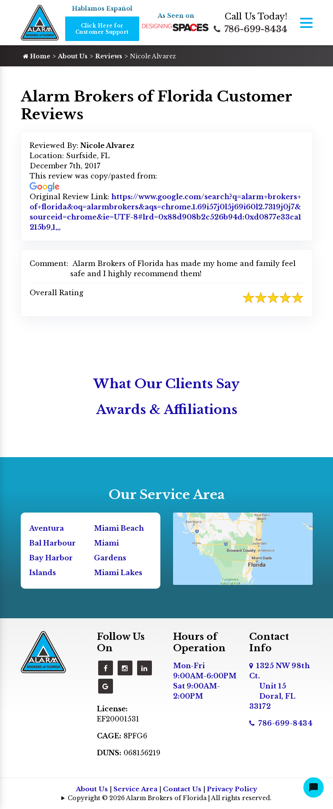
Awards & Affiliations (166, 409)
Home (36, 56)
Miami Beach (119, 528)
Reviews (108, 56)
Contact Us (182, 789)
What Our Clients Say (166, 384)
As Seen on (176, 15)
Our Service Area (167, 494)
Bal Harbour (52, 543)
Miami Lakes (118, 572)
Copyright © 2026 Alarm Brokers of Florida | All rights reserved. (170, 798)
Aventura (46, 528)
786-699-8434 (250, 29)
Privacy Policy (232, 789)
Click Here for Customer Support (102, 28)
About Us (73, 56)
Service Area (135, 789)
